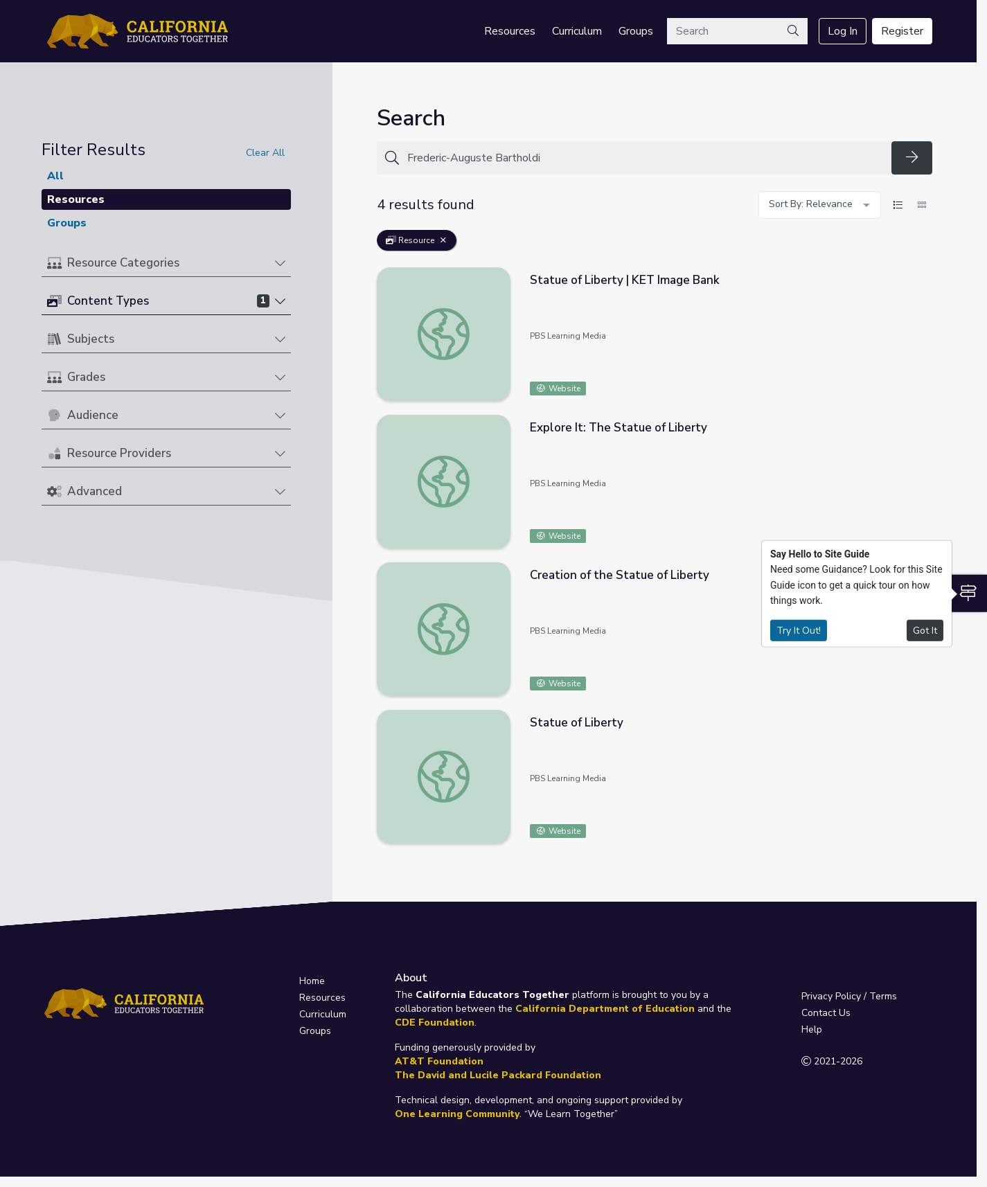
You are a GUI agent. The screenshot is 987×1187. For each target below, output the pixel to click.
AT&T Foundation (439, 1061)
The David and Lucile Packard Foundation (498, 1075)
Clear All (265, 152)
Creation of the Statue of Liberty (619, 575)
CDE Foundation (434, 1022)
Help (811, 1029)
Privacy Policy (831, 996)
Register (902, 31)
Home (312, 981)
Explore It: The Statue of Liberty (618, 428)
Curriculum (577, 31)
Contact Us (826, 1012)
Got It (925, 629)
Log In (842, 31)
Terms (883, 996)
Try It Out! (798, 629)
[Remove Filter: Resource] (443, 240)
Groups (636, 31)
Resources (509, 31)
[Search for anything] (645, 158)
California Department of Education (605, 1008)
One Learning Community (457, 1114)
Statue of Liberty (576, 723)
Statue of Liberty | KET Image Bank (625, 280)
